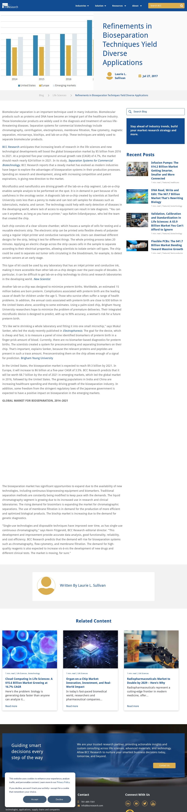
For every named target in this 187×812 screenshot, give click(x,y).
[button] (182, 5)
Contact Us (164, 735)
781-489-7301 (86, 771)
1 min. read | (11, 643)
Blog (41, 95)
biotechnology (34, 643)
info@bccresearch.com (90, 775)
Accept (34, 799)
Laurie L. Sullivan (120, 76)
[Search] (155, 111)
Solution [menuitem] (99, 6)
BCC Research (11, 146)
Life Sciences (59, 95)
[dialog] (40, 789)
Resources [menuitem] (117, 6)
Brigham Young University (37, 358)
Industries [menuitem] (81, 6)
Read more (13, 675)
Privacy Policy (63, 782)
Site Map (97, 785)
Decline (59, 799)
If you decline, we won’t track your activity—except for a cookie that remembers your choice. (39, 790)
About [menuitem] (135, 6)
